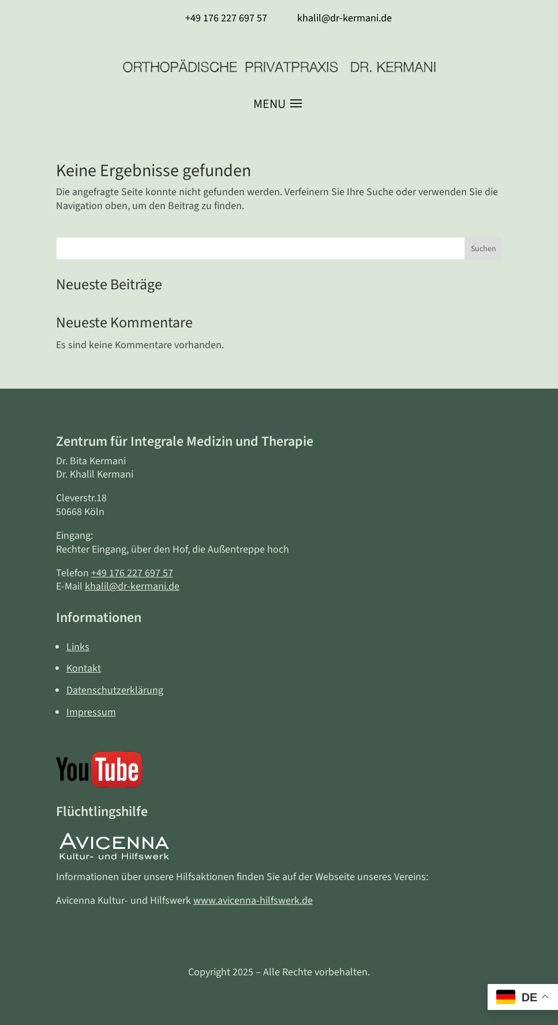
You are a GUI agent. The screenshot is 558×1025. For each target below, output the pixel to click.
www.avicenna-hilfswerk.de (253, 900)
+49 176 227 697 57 (132, 573)
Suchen (483, 249)
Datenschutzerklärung (114, 690)
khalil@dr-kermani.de (132, 586)
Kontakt (83, 668)
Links (77, 647)
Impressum (91, 712)
